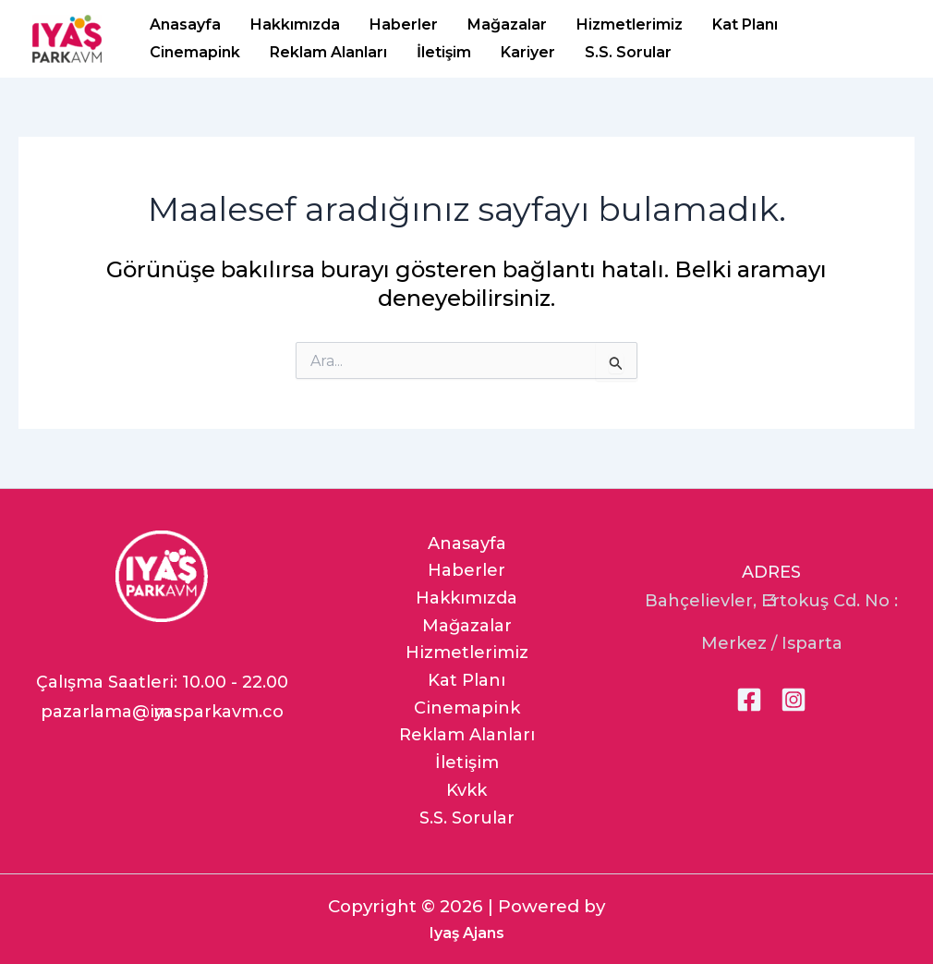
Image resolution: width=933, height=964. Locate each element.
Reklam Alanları (328, 52)
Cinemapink (195, 52)
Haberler (404, 24)
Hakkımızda (295, 24)
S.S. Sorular (628, 52)
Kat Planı (745, 24)
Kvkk (466, 790)
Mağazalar (507, 24)
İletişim (444, 52)
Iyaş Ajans (467, 933)
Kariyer (528, 52)
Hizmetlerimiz (629, 24)
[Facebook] (749, 700)
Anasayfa (185, 24)
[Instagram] (793, 700)
